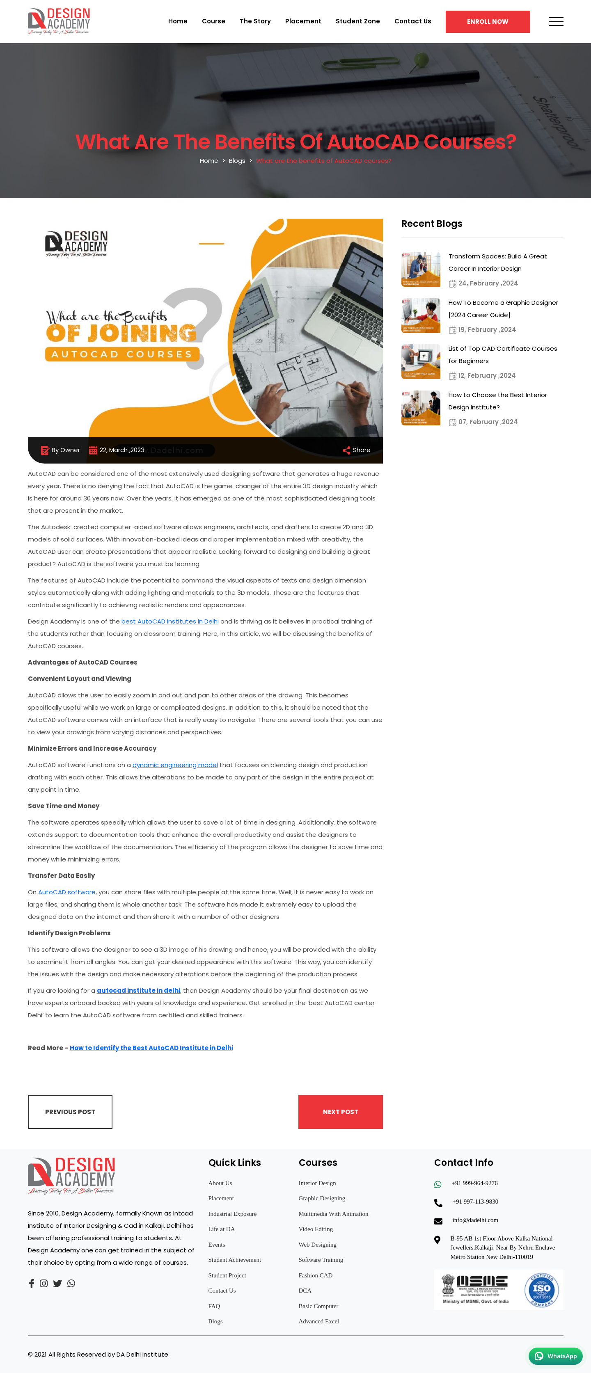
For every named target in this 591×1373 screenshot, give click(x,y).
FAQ (214, 1306)
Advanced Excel (319, 1321)
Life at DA (221, 1229)
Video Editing (316, 1229)
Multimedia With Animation (334, 1214)
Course (213, 21)
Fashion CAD (316, 1275)
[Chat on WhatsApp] (556, 1356)
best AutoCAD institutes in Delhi (170, 621)
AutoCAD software (67, 892)
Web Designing (318, 1244)
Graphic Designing (322, 1198)
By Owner (60, 450)
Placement (303, 21)
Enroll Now (488, 21)
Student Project (227, 1275)
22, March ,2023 (116, 450)
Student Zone (358, 21)
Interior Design (317, 1183)
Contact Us (412, 21)
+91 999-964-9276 (475, 1183)
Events (216, 1244)
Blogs (237, 160)
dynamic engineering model (175, 765)
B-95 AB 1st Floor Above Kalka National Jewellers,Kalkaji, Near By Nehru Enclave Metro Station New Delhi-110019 (503, 1247)
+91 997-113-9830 (476, 1201)
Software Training (321, 1259)
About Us (220, 1183)
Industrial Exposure (232, 1214)
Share (356, 450)
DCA (305, 1290)
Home (178, 21)
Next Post (340, 1112)
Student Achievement (234, 1259)
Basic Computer (319, 1306)
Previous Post (70, 1112)
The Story (255, 21)
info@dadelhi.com (476, 1220)
